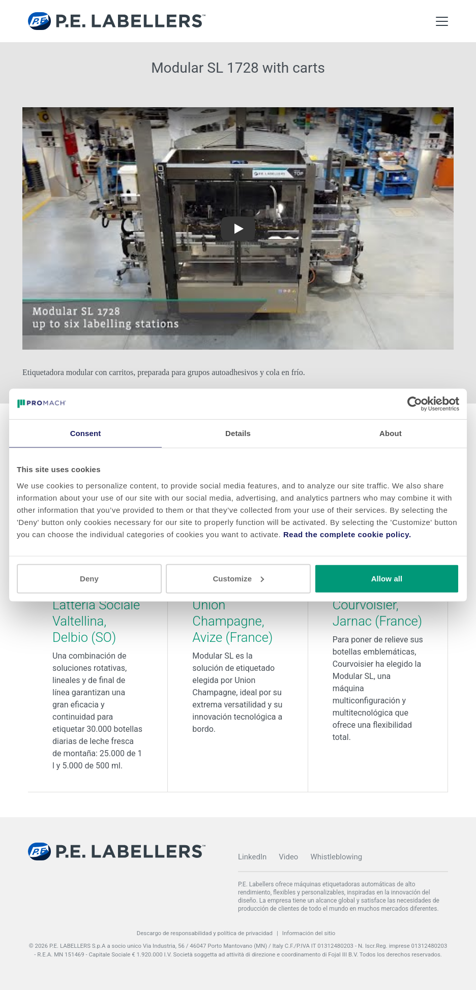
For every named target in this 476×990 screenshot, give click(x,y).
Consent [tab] (85, 433)
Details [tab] (238, 433)
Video (288, 856)
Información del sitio (309, 933)
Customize (238, 578)
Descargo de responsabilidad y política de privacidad (205, 933)
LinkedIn (252, 856)
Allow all (387, 578)
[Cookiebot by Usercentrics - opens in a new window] (414, 404)
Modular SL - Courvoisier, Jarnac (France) (378, 605)
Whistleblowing (336, 856)
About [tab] (390, 433)
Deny (89, 578)
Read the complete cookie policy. (347, 534)
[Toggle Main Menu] (442, 21)
